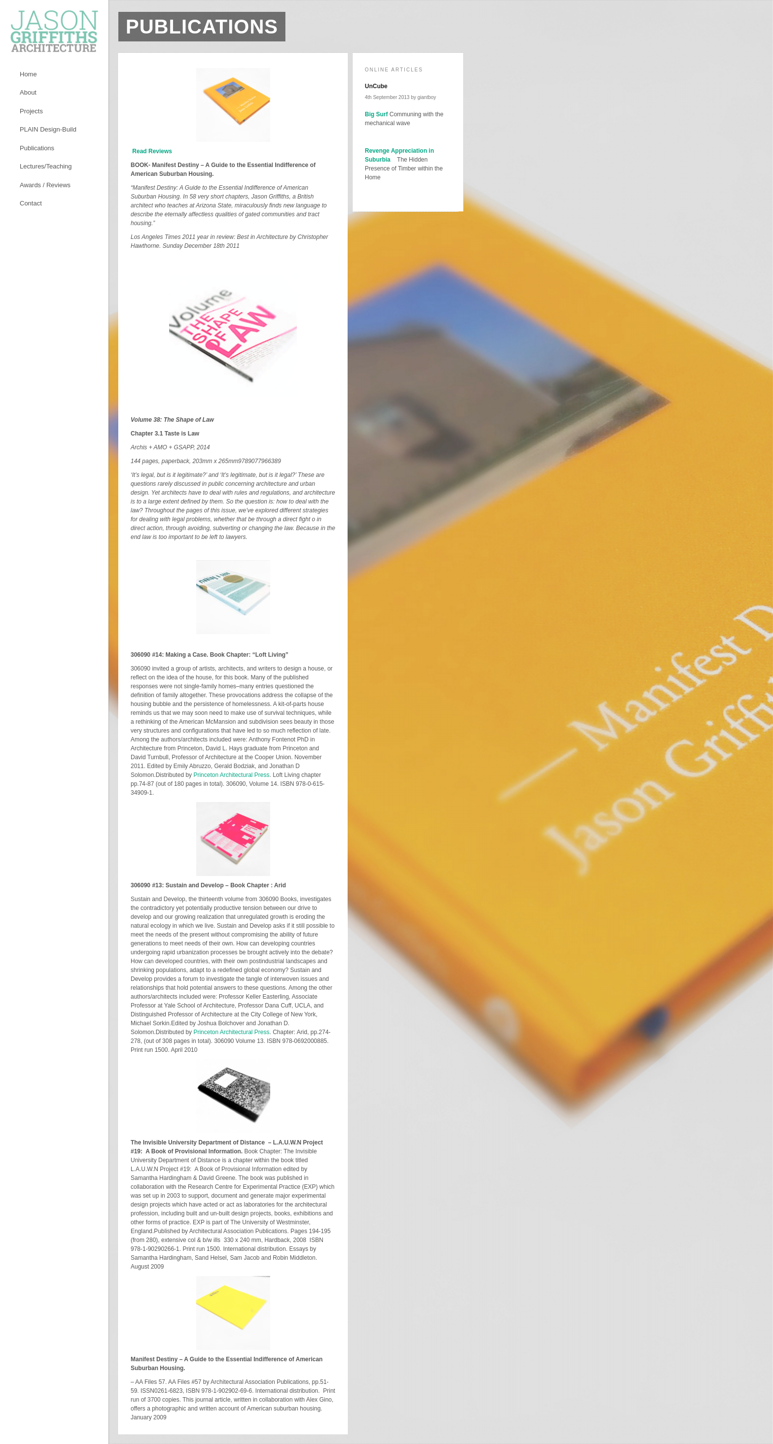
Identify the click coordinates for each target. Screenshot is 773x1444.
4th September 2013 (387, 97)
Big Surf (376, 114)
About (28, 92)
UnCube (376, 86)
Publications (37, 148)
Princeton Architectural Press (231, 775)
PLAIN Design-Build (48, 129)
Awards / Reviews (45, 185)
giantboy (427, 97)
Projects (31, 111)
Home (28, 74)
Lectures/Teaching (46, 166)
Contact (31, 203)
